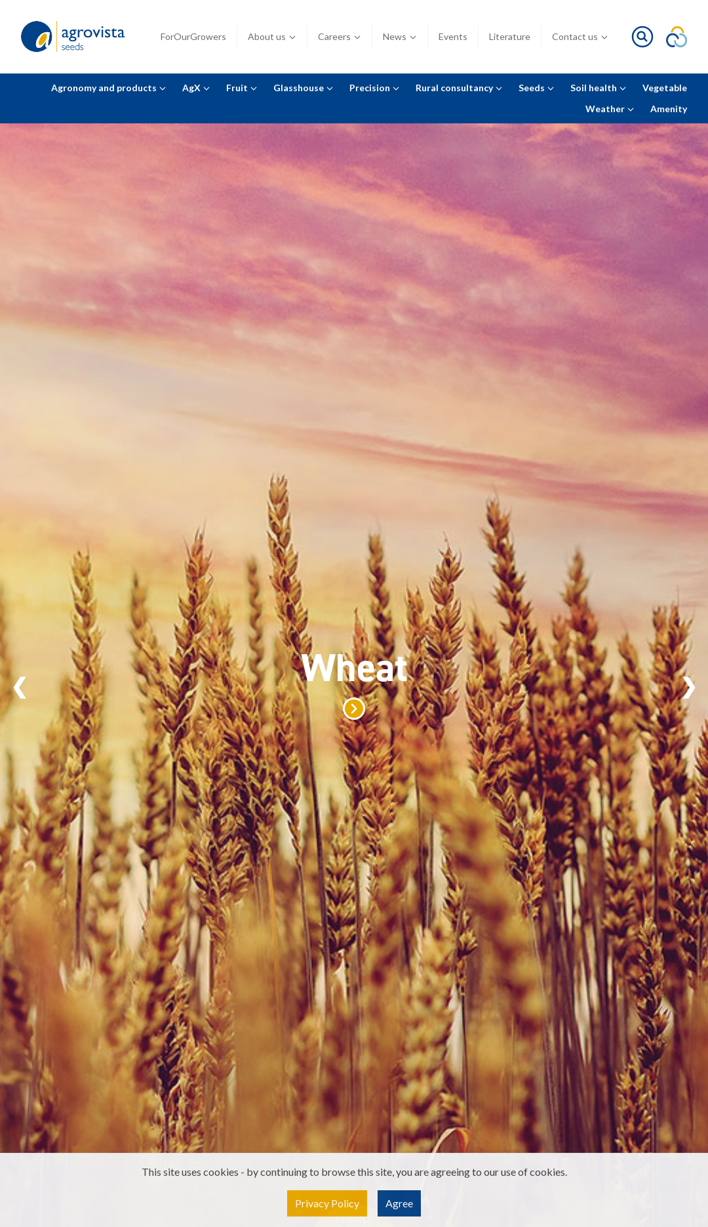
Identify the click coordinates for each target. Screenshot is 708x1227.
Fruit (242, 87)
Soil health (598, 87)
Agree (399, 1203)
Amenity (668, 108)
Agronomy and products (109, 87)
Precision (374, 87)
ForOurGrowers (193, 36)
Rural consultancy (459, 87)
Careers (339, 36)
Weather (610, 108)
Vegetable (664, 87)
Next (689, 686)
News (400, 36)
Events (453, 36)
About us (272, 36)
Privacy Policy (327, 1203)
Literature (509, 36)
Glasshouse (303, 87)
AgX (196, 87)
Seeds (537, 87)
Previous (19, 686)
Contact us (580, 36)
